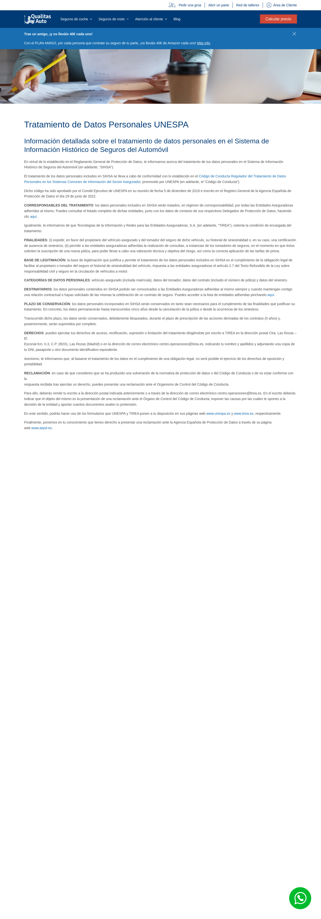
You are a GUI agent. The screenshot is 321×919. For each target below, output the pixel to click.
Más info (203, 43)
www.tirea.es (243, 413)
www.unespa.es (218, 413)
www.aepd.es (41, 428)
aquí (33, 216)
